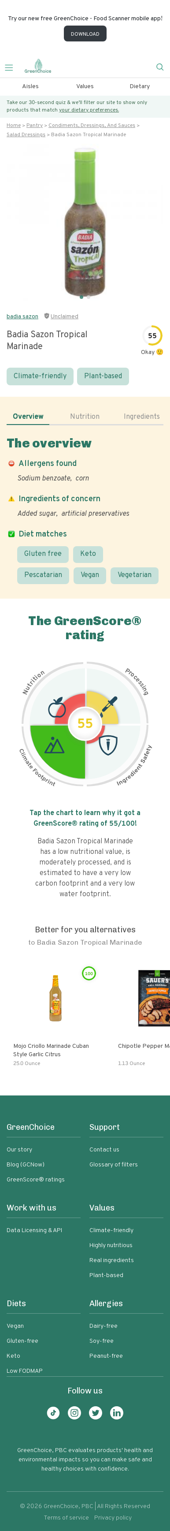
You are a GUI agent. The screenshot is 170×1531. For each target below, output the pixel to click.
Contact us (104, 1150)
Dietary (139, 86)
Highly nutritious (111, 1245)
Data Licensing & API (34, 1230)
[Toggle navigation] (12, 66)
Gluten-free (22, 1341)
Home (14, 125)
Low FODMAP (25, 1371)
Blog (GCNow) (25, 1165)
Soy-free (101, 1341)
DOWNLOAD (85, 34)
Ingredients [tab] (142, 417)
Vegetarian (135, 575)
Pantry (34, 125)
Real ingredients (111, 1260)
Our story (19, 1150)
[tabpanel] (85, 509)
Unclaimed (64, 316)
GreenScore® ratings (36, 1180)
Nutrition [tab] (85, 417)
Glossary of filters (113, 1165)
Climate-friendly (40, 376)
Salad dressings (26, 134)
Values (85, 86)
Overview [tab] (28, 417)
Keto (88, 554)
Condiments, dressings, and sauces (91, 125)
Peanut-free (106, 1356)
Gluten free (43, 554)
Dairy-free (103, 1326)
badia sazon (22, 316)
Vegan (90, 575)
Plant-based (103, 376)
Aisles (30, 86)
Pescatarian (43, 575)
